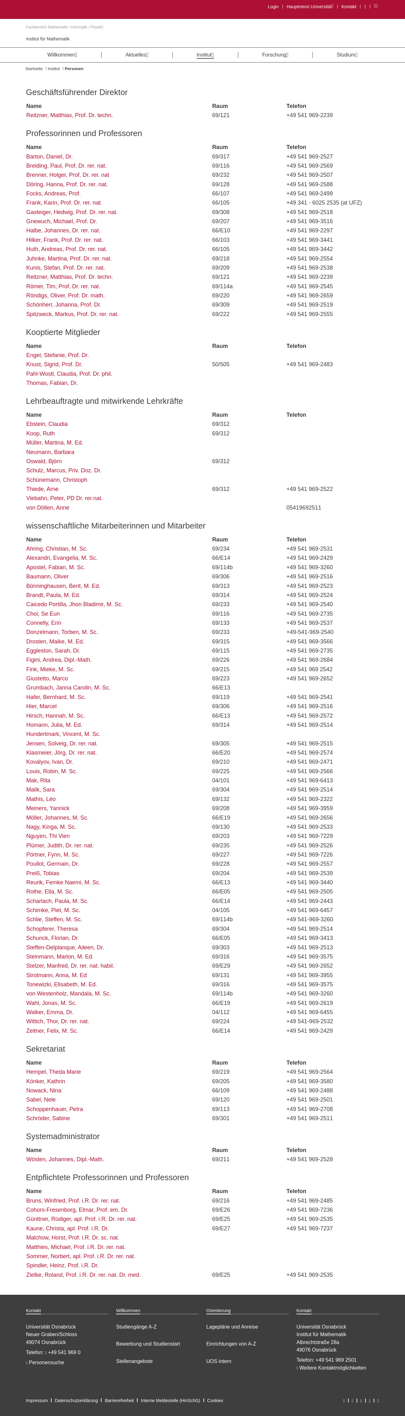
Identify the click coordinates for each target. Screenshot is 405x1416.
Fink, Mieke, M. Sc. (50, 669)
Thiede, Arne (42, 489)
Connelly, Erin (43, 623)
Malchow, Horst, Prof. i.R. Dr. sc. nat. (72, 1237)
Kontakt (348, 6)
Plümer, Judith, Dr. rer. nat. (60, 845)
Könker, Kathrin (45, 1081)
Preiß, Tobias (42, 873)
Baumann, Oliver (47, 576)
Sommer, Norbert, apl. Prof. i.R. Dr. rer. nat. (80, 1256)
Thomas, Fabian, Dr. (52, 383)
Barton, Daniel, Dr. (49, 156)
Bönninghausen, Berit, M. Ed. (63, 586)
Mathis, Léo (41, 799)
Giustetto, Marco (47, 678)
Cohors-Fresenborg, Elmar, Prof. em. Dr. (77, 1210)
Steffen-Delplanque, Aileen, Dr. (65, 947)
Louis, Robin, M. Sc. (51, 771)
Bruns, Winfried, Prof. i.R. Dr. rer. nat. (73, 1201)
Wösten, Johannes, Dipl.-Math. (65, 1159)
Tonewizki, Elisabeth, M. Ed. (61, 984)
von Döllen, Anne (47, 508)
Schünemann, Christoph (56, 480)
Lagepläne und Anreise (232, 1326)
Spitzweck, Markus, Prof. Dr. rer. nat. (72, 314)
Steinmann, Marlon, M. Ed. (60, 956)
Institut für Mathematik (48, 38)
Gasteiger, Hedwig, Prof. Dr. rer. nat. (72, 212)
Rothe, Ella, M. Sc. (49, 891)
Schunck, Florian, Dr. (52, 938)
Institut (54, 68)
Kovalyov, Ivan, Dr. (49, 762)
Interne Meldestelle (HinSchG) (170, 1400)
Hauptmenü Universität (309, 6)
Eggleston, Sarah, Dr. (53, 651)
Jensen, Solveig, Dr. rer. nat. (62, 743)
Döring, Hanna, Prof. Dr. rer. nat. (67, 184)
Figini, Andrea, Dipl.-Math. (59, 660)
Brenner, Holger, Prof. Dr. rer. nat (67, 175)
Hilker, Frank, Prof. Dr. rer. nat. (64, 240)
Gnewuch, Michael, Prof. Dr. (61, 221)
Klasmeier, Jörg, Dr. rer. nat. (61, 753)
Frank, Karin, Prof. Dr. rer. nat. (64, 203)
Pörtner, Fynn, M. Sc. (53, 854)
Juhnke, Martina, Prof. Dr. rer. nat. (69, 258)
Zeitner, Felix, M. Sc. (52, 1031)
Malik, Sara (40, 789)
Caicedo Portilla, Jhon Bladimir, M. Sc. (74, 604)
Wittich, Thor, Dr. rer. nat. (57, 1021)
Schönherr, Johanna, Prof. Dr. (63, 305)
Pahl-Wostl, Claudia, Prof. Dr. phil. (69, 374)
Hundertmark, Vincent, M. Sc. (63, 734)
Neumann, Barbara (50, 452)
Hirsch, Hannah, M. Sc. (55, 716)
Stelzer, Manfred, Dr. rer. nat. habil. (70, 966)
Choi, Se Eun (43, 614)
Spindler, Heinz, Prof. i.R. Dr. (62, 1265)
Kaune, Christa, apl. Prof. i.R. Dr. (67, 1228)
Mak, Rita (38, 780)
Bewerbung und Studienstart (148, 1344)
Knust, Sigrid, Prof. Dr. (54, 364)
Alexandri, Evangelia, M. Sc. (61, 558)
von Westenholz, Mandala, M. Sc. (68, 993)
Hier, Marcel (41, 706)
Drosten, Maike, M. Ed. (55, 641)
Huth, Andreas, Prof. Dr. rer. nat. (66, 249)
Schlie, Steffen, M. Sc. (54, 919)
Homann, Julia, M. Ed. (54, 725)
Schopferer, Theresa (52, 929)
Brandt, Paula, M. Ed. (53, 595)
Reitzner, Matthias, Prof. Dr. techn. (69, 115)
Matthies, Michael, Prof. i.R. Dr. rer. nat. (76, 1247)
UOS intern (218, 1361)
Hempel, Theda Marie (53, 1072)
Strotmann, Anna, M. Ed (56, 975)
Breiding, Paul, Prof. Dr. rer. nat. (66, 166)
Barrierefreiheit (119, 1400)
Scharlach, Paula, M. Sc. (57, 901)
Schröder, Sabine (48, 1118)
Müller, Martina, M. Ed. (54, 442)
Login (273, 6)
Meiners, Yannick (47, 808)
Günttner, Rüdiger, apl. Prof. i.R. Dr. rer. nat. (81, 1219)
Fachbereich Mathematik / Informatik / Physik (64, 27)
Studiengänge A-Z (136, 1326)
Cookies (215, 1400)
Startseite (34, 68)
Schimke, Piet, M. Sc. (53, 910)
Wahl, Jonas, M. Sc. (51, 1003)
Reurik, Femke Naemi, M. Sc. (63, 882)
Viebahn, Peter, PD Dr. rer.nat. (64, 498)
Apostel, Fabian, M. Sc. (55, 567)
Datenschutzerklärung (76, 1400)
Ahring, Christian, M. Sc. (57, 549)
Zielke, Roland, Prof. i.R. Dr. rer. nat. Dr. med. (83, 1275)
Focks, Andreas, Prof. (53, 193)
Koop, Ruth (40, 433)
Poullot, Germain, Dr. (52, 864)
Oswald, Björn (44, 461)
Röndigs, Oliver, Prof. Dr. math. (65, 295)
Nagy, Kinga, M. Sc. (51, 827)
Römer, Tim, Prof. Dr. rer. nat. (63, 286)
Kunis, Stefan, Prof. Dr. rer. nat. (65, 268)
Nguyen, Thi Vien (48, 836)
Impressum (37, 1400)
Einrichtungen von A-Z (231, 1344)
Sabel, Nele (41, 1099)
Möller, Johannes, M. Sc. (57, 818)
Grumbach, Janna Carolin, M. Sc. (68, 687)
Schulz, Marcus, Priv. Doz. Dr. (64, 470)
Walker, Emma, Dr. (49, 1012)
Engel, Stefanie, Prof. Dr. (57, 355)
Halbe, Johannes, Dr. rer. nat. (63, 230)
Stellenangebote (134, 1361)
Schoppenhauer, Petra (54, 1109)
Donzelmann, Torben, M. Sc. (62, 632)
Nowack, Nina (43, 1090)
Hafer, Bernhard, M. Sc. (56, 697)
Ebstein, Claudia (47, 424)
